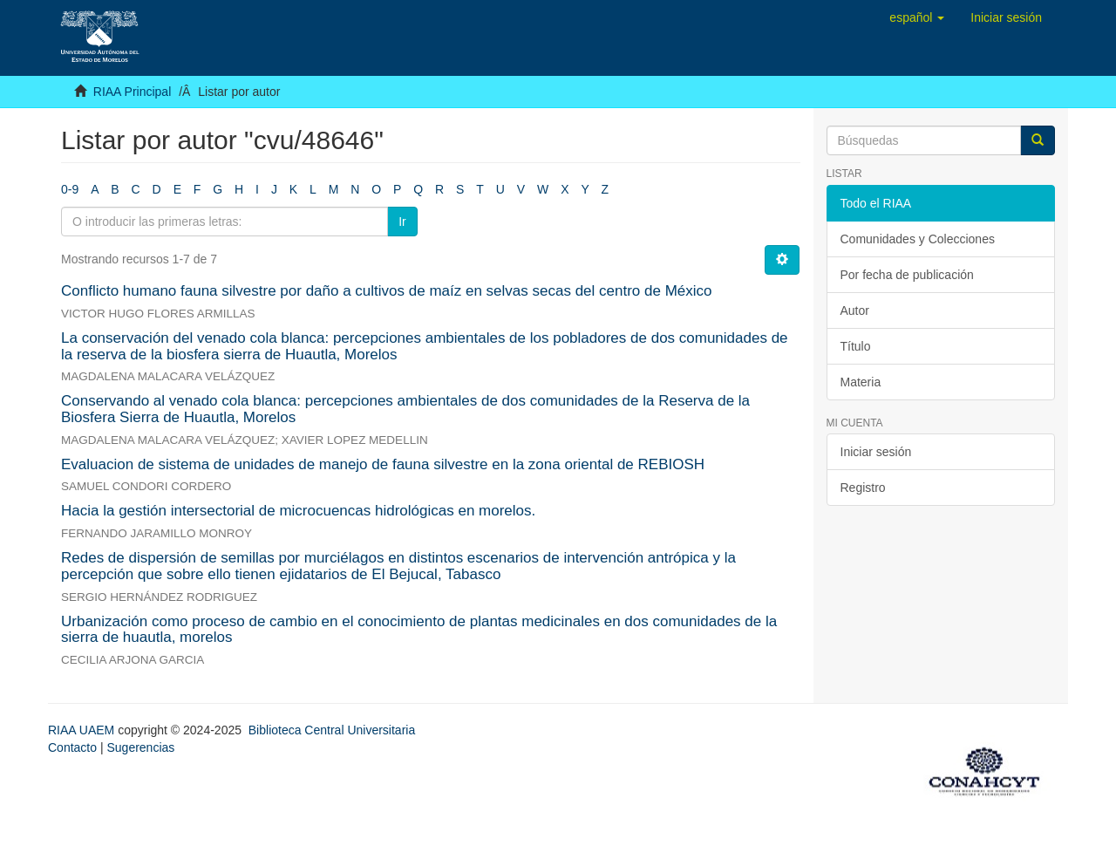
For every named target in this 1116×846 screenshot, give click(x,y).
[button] (916, 17)
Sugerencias (140, 747)
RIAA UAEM (83, 730)
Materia (860, 382)
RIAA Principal (132, 92)
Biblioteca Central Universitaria (331, 730)
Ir (402, 222)
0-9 (69, 189)
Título (855, 346)
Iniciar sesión (876, 452)
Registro (863, 488)
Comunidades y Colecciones (917, 239)
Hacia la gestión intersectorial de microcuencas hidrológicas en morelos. (298, 510)
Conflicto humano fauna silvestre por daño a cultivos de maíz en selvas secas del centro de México (386, 291)
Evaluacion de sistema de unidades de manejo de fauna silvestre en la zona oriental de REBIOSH (382, 464)
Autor (854, 310)
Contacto (72, 747)
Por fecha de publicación (907, 275)
